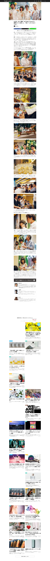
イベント (33, 321)
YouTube (35, 321)
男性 (24, 321)
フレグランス (27, 321)
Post (25, 29)
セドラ (21, 321)
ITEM (26, 341)
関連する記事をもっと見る (25, 556)
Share (17, 29)
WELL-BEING (11, 341)
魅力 (29, 321)
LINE (32, 29)
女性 (23, 321)
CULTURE (27, 405)
